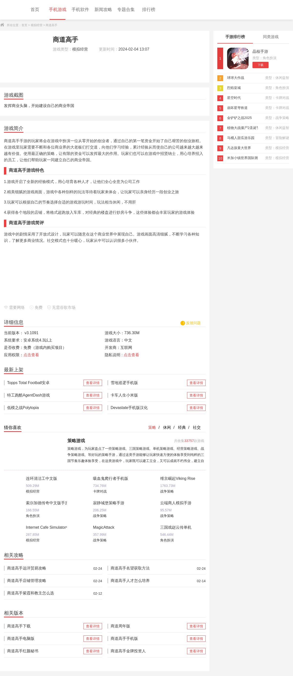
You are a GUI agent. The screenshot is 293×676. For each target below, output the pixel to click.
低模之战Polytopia (45, 407)
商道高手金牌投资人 (148, 651)
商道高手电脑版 (45, 638)
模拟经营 (36, 25)
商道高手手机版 (148, 638)
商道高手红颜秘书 (45, 651)
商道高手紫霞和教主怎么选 (45, 593)
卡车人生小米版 (148, 395)
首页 (24, 25)
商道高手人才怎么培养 (148, 581)
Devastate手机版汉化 (148, 407)
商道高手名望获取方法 (148, 568)
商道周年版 (148, 626)
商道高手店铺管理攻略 (45, 581)
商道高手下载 (45, 626)
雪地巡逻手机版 (148, 382)
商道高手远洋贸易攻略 (45, 568)
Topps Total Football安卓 (45, 382)
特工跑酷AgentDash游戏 (45, 395)
